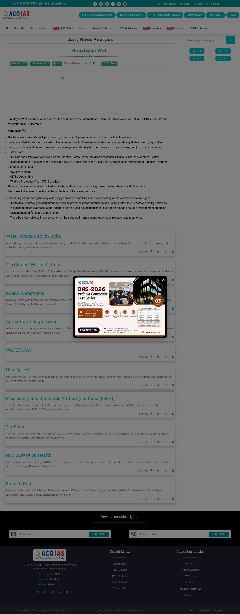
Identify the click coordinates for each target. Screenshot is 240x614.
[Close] (163, 279)
